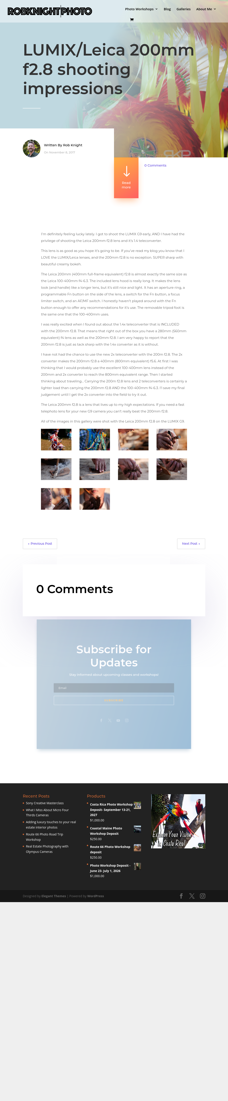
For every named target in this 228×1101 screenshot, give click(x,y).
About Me (204, 9)
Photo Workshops (139, 9)
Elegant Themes (53, 896)
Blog (167, 9)
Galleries (184, 9)
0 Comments (156, 165)
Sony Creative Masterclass (45, 803)
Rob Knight (72, 147)
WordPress (95, 896)
